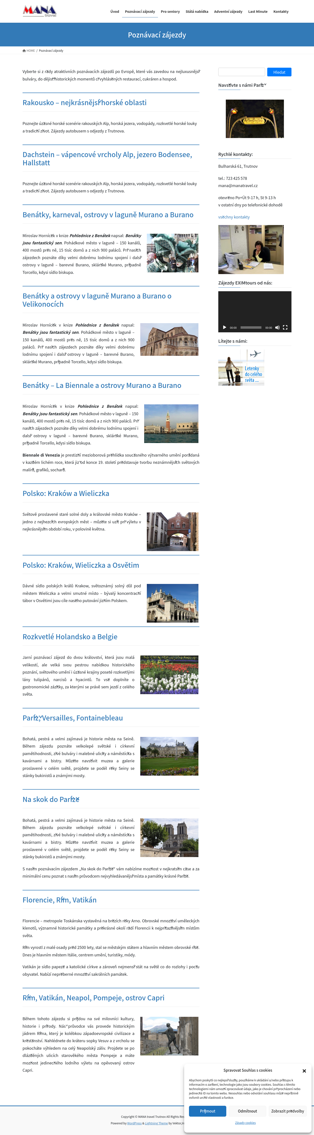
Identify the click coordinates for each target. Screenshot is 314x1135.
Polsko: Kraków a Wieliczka (66, 493)
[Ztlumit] (277, 327)
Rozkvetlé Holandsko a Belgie (70, 636)
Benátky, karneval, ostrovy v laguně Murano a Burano (108, 214)
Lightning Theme (156, 1123)
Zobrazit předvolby (287, 1110)
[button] (304, 1070)
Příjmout (207, 1110)
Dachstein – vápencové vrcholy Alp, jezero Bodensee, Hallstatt (107, 158)
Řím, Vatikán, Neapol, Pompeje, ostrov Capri (94, 997)
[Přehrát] (224, 327)
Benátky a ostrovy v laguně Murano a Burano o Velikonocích (97, 300)
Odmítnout (247, 1110)
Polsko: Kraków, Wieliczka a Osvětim (81, 565)
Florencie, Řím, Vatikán (60, 899)
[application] (254, 311)
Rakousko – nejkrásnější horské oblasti (85, 102)
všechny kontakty (234, 217)
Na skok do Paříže (51, 799)
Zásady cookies (245, 1122)
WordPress (134, 1123)
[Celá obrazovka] (285, 327)
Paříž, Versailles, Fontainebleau (73, 717)
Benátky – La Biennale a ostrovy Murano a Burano (102, 385)
